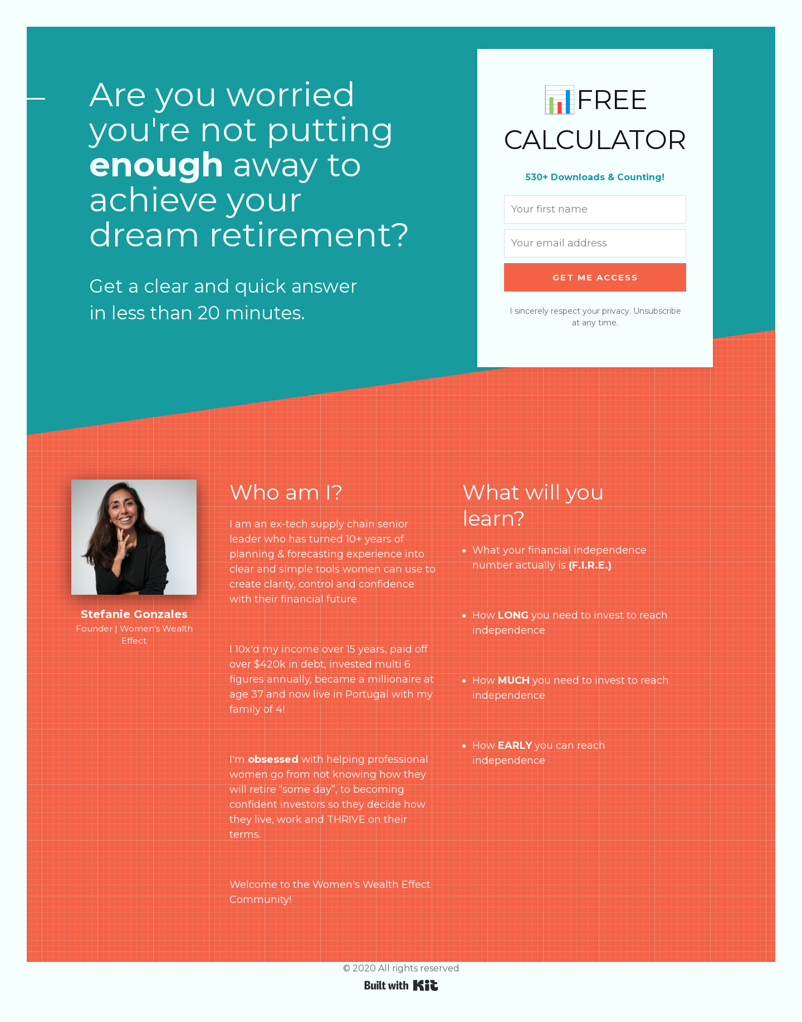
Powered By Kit (401, 985)
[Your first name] (595, 209)
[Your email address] (595, 243)
